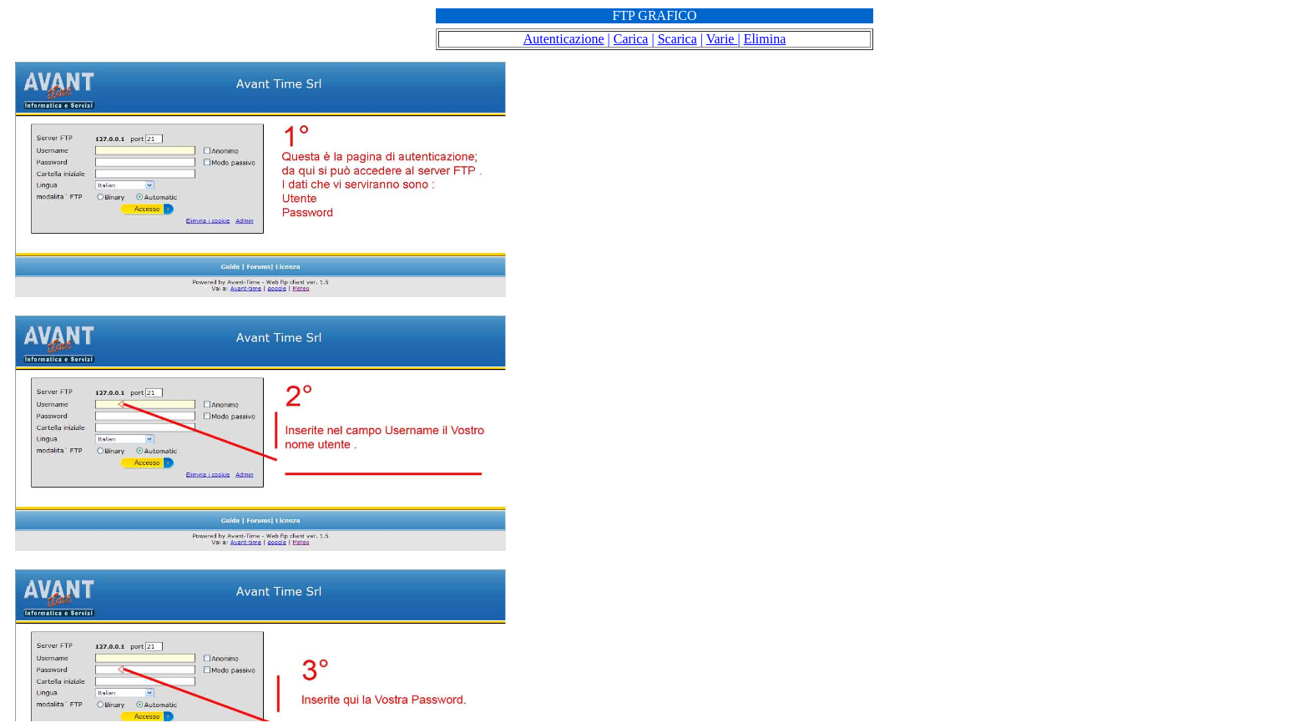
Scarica (677, 39)
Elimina (765, 39)
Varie (722, 39)
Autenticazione (563, 39)
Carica (631, 39)
